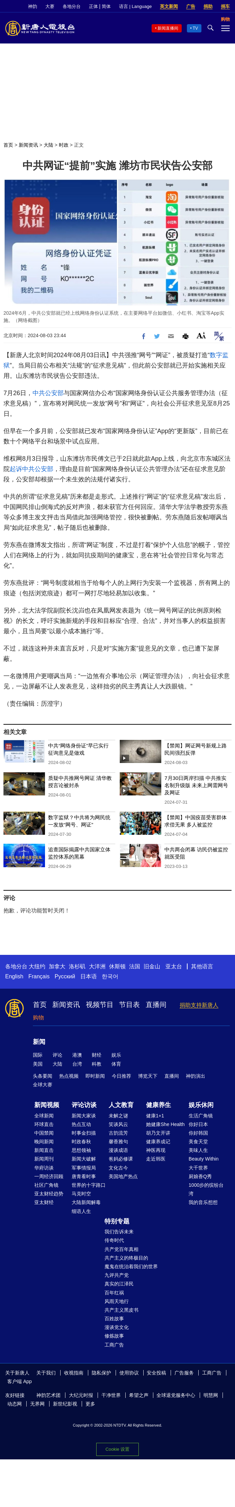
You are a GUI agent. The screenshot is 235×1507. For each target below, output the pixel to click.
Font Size (201, 335)
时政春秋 (81, 1141)
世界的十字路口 (89, 1185)
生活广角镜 (201, 1115)
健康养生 (158, 1105)
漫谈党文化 (117, 1327)
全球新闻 (44, 1115)
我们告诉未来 (119, 1231)
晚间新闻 (44, 1141)
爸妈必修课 (121, 1159)
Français (38, 976)
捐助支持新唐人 (199, 1005)
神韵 (32, 6)
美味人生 (198, 1150)
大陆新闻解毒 (86, 1202)
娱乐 (116, 1055)
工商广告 (114, 1345)
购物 (38, 1017)
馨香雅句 (118, 1141)
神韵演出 (195, 1076)
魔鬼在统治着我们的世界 (131, 1266)
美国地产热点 (123, 1176)
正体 (93, 6)
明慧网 (211, 1395)
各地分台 (72, 6)
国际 (38, 1055)
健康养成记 (158, 1141)
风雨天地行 (117, 1301)
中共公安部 (48, 393)
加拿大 (57, 966)
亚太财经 (44, 1202)
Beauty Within (203, 1159)
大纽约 (37, 966)
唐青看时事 (84, 1176)
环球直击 (44, 1124)
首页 (8, 145)
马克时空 (81, 1193)
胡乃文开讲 (158, 1133)
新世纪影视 (65, 1404)
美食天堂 (198, 1141)
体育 (116, 1064)
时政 (64, 145)
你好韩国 (198, 1133)
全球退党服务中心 (175, 1395)
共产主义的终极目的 (126, 1258)
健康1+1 (155, 1115)
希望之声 (138, 1395)
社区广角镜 (46, 1185)
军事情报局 (84, 1168)
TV (195, 28)
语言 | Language (135, 6)
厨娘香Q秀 (200, 1176)
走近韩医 (155, 1159)
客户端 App (19, 1381)
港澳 (77, 1055)
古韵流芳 (118, 1133)
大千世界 (198, 1168)
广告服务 (184, 1373)
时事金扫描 (84, 1133)
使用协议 (129, 1373)
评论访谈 (84, 1105)
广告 (190, 6)
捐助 (208, 6)
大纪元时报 (81, 1395)
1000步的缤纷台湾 (206, 1189)
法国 (134, 966)
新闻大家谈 (84, 1115)
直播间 (156, 1004)
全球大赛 (42, 1084)
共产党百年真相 (121, 1249)
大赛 (49, 6)
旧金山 (152, 966)
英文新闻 (169, 6)
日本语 (88, 976)
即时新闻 (95, 1076)
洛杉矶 (77, 966)
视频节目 (100, 1004)
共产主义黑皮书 (121, 1310)
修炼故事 (114, 1336)
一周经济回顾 (48, 1176)
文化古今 (118, 1168)
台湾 (77, 1064)
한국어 (110, 976)
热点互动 (81, 1124)
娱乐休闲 (201, 1105)
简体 (106, 6)
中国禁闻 (44, 1133)
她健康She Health (165, 1124)
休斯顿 (117, 966)
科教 (96, 1064)
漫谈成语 (118, 1150)
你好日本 (198, 1124)
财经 (96, 1055)
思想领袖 (81, 1150)
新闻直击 (44, 1150)
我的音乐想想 (203, 1202)
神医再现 (155, 1150)
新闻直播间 (167, 28)
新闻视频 (46, 1105)
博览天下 (147, 1076)
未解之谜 (118, 1115)
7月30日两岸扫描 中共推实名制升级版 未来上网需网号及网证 (196, 785)
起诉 (16, 469)
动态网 (14, 1404)
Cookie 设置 (117, 1449)
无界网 (37, 1404)
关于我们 (46, 1373)
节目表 (129, 1004)
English (14, 976)
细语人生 (81, 1211)
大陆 (48, 145)
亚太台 (173, 966)
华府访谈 (44, 1168)
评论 (57, 1055)
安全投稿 (156, 1373)
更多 (90, 1404)
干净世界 (111, 1395)
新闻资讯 (28, 145)
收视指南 (73, 1373)
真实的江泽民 (119, 1283)
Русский (65, 976)
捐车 (225, 6)
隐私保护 (101, 1373)
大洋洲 (97, 966)
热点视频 (69, 1076)
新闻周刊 (44, 1159)
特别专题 (117, 1221)
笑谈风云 (118, 1124)
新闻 (39, 1041)
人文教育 (121, 1105)
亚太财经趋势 (48, 1193)
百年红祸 (114, 1292)
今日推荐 (121, 1076)
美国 (38, 1064)
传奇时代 (114, 1240)
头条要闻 (42, 1076)
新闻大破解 (84, 1159)
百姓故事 (114, 1318)
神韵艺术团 (48, 1395)
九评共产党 (117, 1275)
